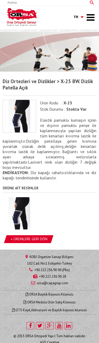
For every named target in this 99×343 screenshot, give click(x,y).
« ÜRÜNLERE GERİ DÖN (29, 239)
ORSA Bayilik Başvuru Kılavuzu (49, 294)
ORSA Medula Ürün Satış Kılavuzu (49, 302)
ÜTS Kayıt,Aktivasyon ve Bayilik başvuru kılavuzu (49, 310)
